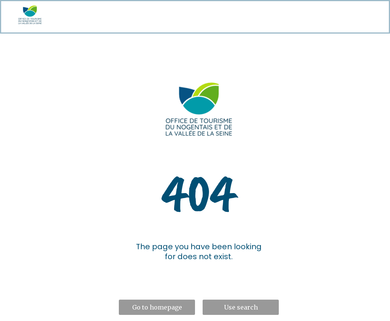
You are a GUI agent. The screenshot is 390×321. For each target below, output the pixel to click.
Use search (241, 307)
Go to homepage (157, 307)
